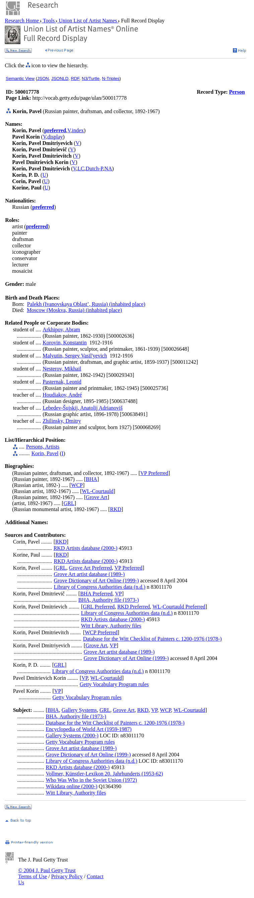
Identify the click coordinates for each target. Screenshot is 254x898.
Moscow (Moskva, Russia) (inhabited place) (74, 310)
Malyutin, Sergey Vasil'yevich (75, 355)
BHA (91, 479)
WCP (77, 485)
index (78, 130)
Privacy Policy (67, 876)
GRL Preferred (99, 606)
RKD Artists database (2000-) (86, 548)
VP (118, 593)
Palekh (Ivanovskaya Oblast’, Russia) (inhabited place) (86, 304)
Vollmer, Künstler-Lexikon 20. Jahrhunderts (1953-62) (104, 774)
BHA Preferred (96, 593)
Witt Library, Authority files (111, 626)
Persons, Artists (43, 447)
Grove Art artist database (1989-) (89, 574)
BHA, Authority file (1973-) (108, 600)
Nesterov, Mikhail (62, 369)
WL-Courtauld (97, 491)
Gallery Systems (79, 710)
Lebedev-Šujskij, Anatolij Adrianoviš (83, 408)
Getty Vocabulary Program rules (114, 684)
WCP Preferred (101, 632)
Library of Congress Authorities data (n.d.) (99, 587)
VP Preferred (154, 473)
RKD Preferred (133, 606)
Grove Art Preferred (90, 568)
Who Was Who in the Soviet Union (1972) (91, 780)
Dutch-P (94, 168)
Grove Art (96, 497)
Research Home (22, 20)
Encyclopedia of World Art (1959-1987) (89, 729)
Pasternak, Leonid (62, 382)
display (55, 137)
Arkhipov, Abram (61, 329)
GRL (69, 503)
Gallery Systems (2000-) (72, 735)
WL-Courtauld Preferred (178, 606)
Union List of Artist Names (87, 20)
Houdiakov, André (62, 395)
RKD (115, 509)
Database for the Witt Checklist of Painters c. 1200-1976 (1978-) (152, 639)
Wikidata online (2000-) (72, 786)
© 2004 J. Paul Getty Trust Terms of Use (46, 873)
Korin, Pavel (45, 453)
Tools (49, 20)
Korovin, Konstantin (65, 342)
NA (108, 168)
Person (237, 92)
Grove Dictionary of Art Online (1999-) (96, 580)
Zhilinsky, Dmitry (62, 421)
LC (80, 168)
